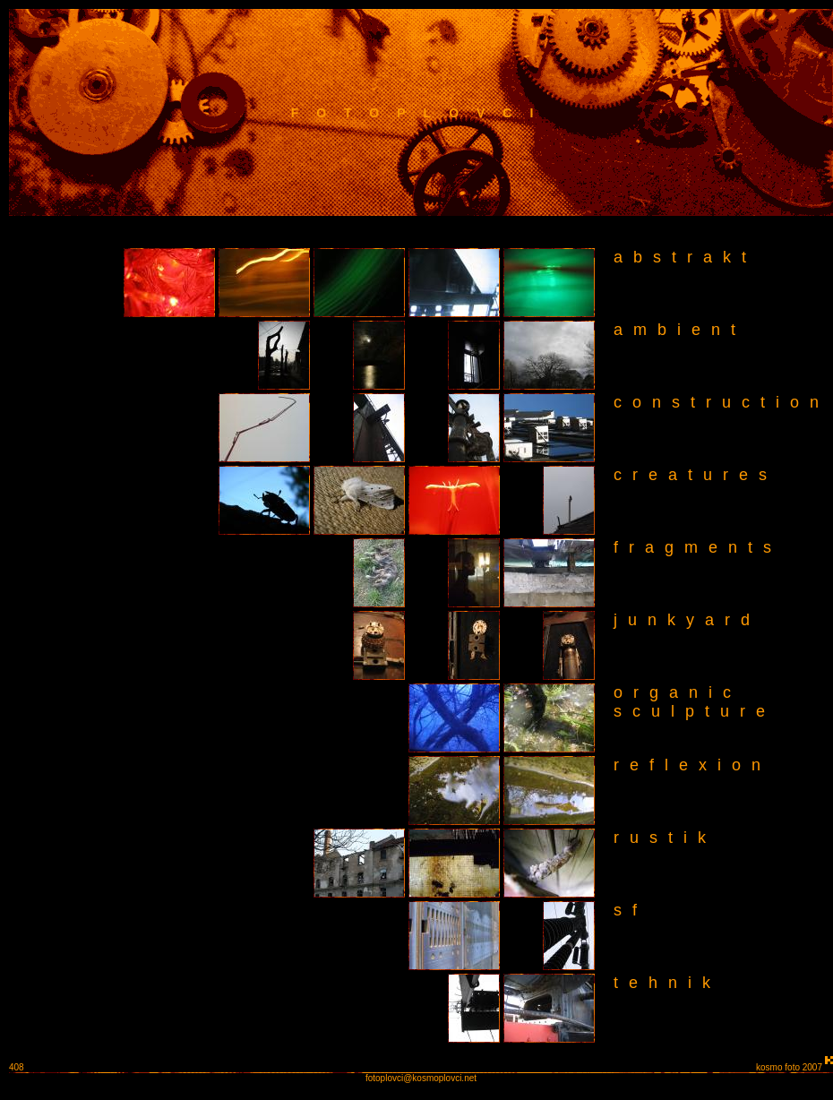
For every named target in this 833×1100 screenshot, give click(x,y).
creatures (695, 475)
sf (631, 910)
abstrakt (685, 257)
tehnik (667, 983)
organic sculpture (687, 701)
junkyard (687, 620)
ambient (680, 330)
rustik (665, 837)
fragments (698, 547)
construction (721, 402)
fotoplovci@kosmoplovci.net (421, 1078)
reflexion (692, 765)
